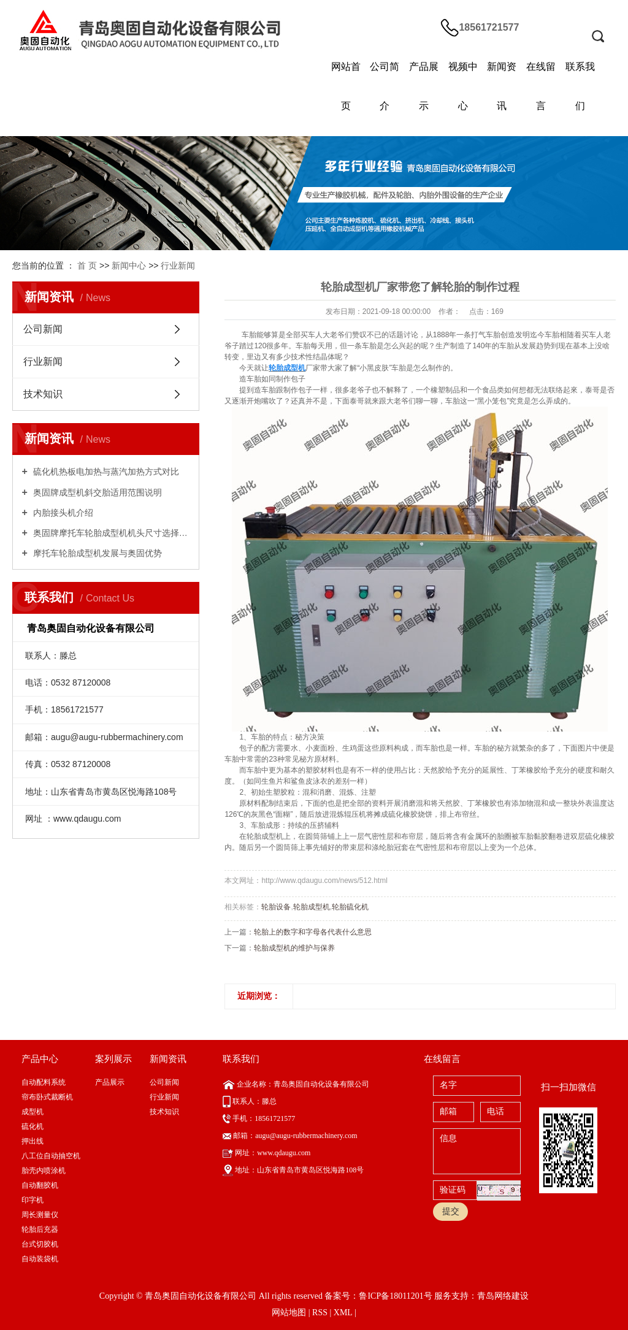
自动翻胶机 (39, 1185)
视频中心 (463, 86)
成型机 (32, 1111)
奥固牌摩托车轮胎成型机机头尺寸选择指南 (111, 533)
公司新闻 (43, 329)
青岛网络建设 (503, 1296)
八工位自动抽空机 (50, 1156)
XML (343, 1312)
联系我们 (580, 86)
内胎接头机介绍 (62, 513)
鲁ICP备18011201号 (395, 1296)
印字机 (32, 1200)
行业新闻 (178, 265)
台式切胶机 (39, 1244)
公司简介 (384, 86)
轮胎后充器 (39, 1229)
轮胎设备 (276, 907)
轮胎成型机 (311, 907)
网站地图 (289, 1312)
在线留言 (541, 86)
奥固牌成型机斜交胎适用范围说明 (96, 492)
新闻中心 (129, 265)
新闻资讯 (501, 86)
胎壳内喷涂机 (43, 1170)
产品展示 (423, 86)
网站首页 (346, 86)
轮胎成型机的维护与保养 (294, 948)
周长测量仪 (39, 1214)
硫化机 (32, 1126)
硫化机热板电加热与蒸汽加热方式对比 (105, 471)
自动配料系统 (43, 1082)
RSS (319, 1312)
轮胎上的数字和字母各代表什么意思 (313, 932)
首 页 (87, 265)
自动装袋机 (39, 1259)
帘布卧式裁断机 (47, 1097)
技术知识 (43, 394)
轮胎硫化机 (350, 907)
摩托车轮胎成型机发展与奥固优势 (96, 553)
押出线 (32, 1141)
